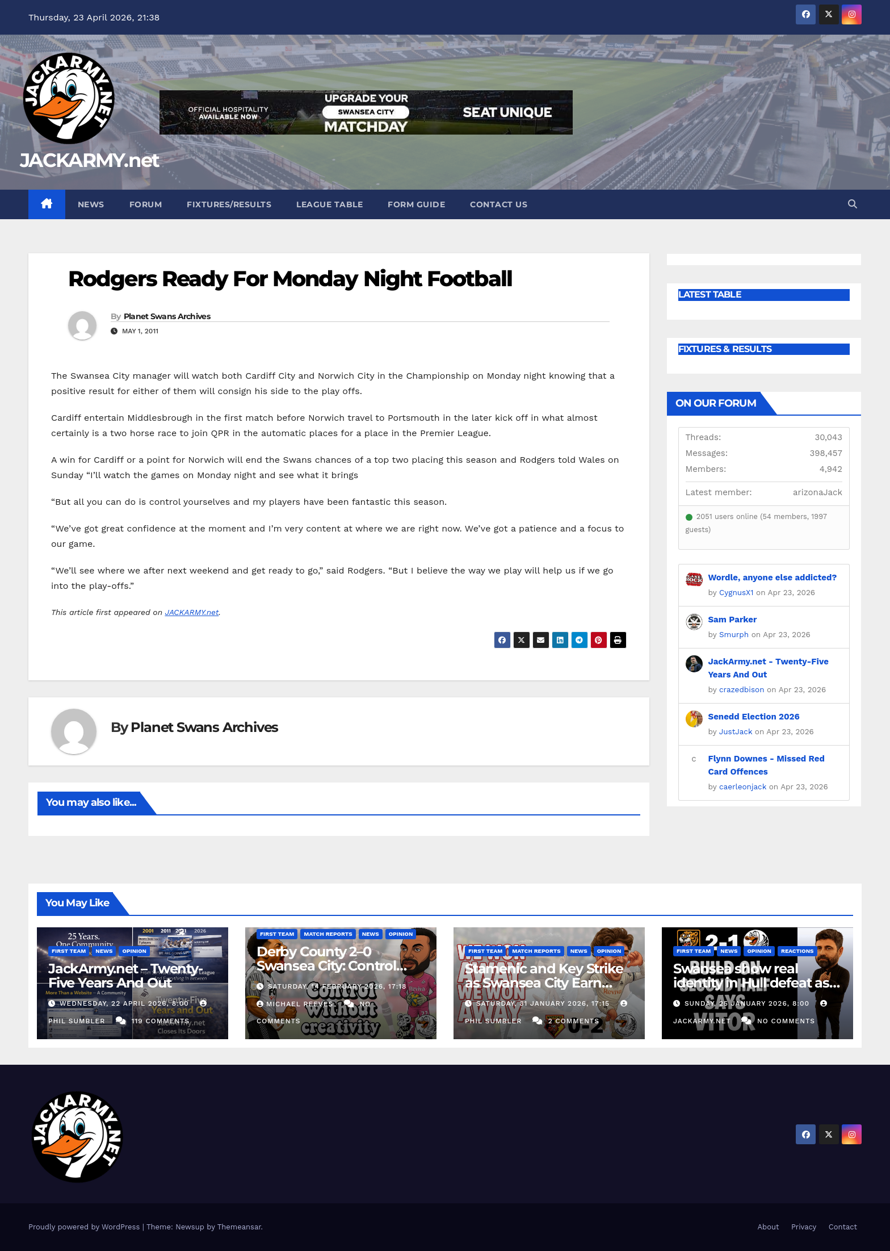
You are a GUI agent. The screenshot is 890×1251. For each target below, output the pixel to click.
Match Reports (328, 934)
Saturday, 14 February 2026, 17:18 (337, 986)
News (91, 204)
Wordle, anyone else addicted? (772, 577)
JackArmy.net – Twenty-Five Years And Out (125, 975)
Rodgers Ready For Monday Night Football (290, 278)
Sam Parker (732, 619)
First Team (69, 951)
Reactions (797, 951)
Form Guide (416, 204)
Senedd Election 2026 (754, 717)
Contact (843, 1227)
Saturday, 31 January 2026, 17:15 (544, 1003)
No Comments (786, 1021)
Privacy (803, 1227)
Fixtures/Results (229, 204)
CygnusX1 (736, 592)
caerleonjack (742, 786)
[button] (852, 204)
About (768, 1227)
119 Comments (161, 1021)
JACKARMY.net (89, 160)
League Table (329, 204)
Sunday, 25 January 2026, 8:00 (748, 1003)
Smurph (734, 634)
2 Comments (573, 1021)
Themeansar (239, 1227)
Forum (145, 204)
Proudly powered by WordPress (85, 1227)
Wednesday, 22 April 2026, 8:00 (126, 1003)
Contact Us (498, 204)
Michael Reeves (296, 1004)
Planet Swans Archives (167, 316)
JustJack (736, 731)
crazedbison (742, 689)
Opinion (134, 951)
